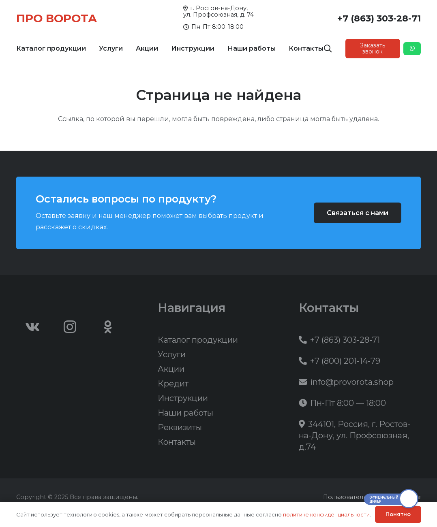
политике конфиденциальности (326, 514)
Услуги (172, 354)
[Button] (412, 48)
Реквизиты (180, 427)
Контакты (177, 442)
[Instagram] (70, 327)
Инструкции (183, 398)
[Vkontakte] (32, 327)
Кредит (173, 383)
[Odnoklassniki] (108, 327)
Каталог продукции (198, 340)
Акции (171, 369)
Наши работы (185, 413)
